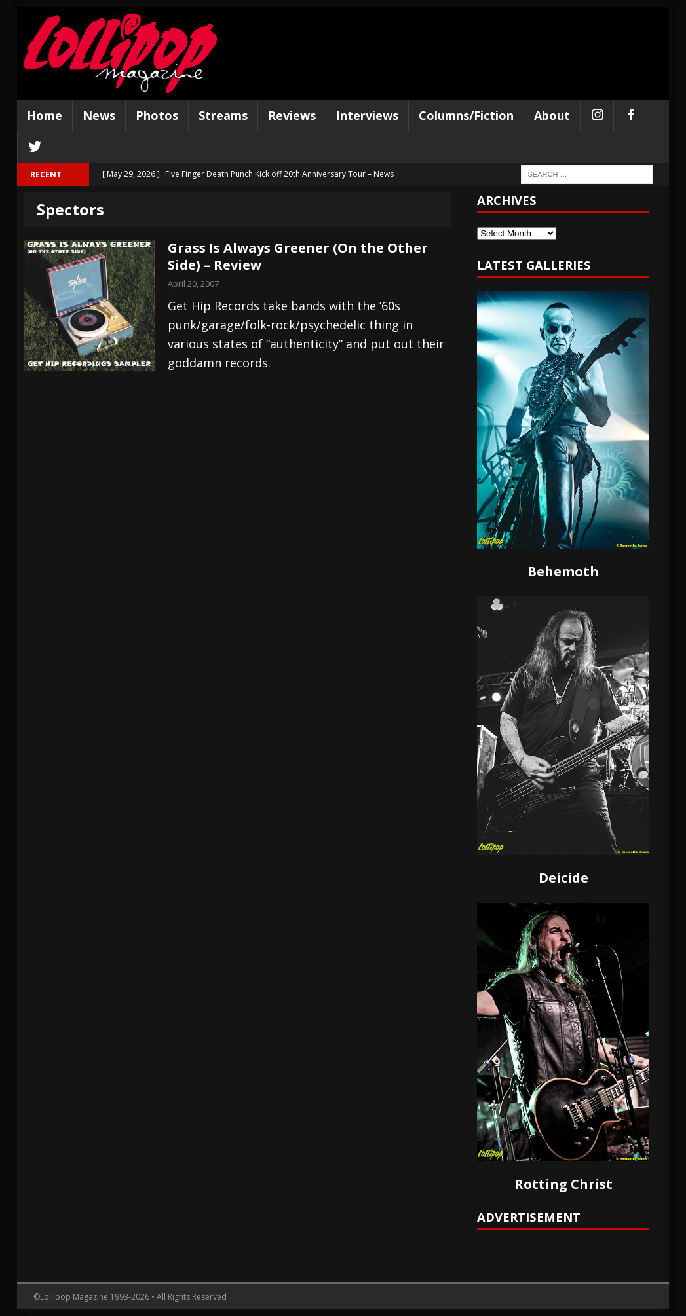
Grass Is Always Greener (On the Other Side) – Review (298, 256)
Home (44, 115)
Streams (223, 115)
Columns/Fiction (466, 115)
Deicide (563, 877)
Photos (157, 115)
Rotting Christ (563, 1184)
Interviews (367, 115)
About (552, 115)
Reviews (292, 115)
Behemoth (563, 571)
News (99, 115)
